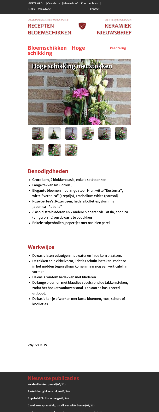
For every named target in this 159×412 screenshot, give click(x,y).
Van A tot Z (44, 9)
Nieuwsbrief (70, 3)
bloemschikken (49, 32)
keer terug (118, 48)
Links (32, 9)
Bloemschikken (47, 48)
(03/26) (46, 384)
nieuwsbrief (114, 32)
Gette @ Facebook (118, 19)
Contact (94, 9)
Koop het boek (89, 3)
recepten (41, 25)
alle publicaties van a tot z (48, 19)
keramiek (118, 25)
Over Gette (53, 3)
